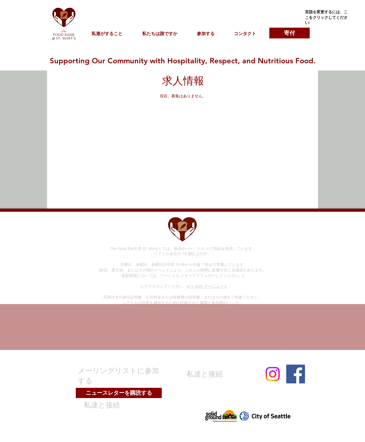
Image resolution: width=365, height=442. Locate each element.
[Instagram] (272, 374)
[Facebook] (295, 374)
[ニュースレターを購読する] (119, 393)
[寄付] (289, 33)
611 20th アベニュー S (207, 286)
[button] (107, 33)
